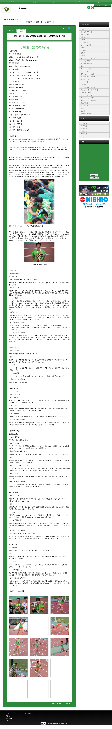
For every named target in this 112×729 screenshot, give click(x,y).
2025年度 (84, 126)
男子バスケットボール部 (89, 100)
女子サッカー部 (86, 92)
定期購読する (94, 175)
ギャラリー (78, 2)
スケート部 (84, 82)
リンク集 (28, 713)
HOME (12, 2)
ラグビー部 (84, 106)
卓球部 (83, 47)
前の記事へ (29, 22)
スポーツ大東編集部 (19, 8)
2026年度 (84, 123)
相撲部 (83, 29)
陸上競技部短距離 (86, 63)
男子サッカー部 (86, 69)
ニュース (34, 2)
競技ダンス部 (85, 37)
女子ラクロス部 (86, 61)
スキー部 (84, 84)
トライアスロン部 (86, 32)
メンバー (56, 2)
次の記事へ (48, 22)
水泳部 (83, 53)
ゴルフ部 (84, 50)
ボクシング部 (85, 34)
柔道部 (83, 66)
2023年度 (84, 131)
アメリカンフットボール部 (89, 90)
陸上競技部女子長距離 (88, 87)
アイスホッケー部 (86, 95)
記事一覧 (39, 22)
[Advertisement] (94, 223)
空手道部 (84, 40)
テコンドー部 (85, 79)
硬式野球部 (84, 103)
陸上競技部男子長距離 (88, 77)
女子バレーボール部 (87, 74)
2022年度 (84, 134)
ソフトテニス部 (86, 45)
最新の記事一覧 (86, 113)
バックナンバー (94, 177)
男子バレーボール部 (87, 98)
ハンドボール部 (86, 42)
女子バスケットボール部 (89, 58)
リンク (98, 5)
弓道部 (83, 108)
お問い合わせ (106, 5)
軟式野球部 (84, 71)
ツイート (64, 28)
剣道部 (83, 55)
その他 (83, 111)
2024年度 (84, 128)
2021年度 (84, 136)
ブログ (100, 2)
